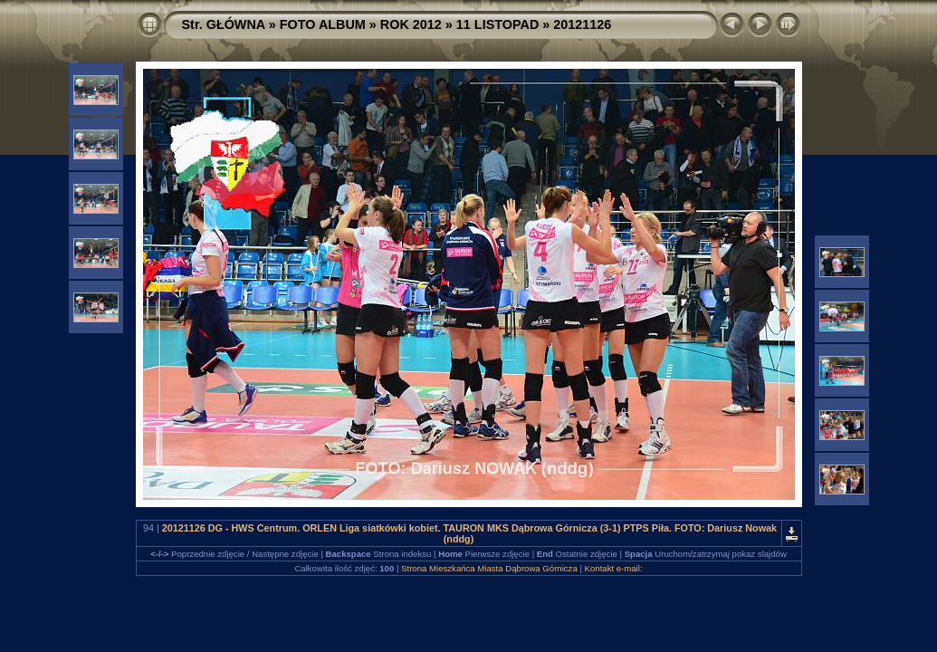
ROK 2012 (411, 24)
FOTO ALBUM (323, 24)
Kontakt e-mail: (614, 568)
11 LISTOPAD (497, 24)
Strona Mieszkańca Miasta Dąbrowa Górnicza (489, 568)
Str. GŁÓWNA (223, 24)
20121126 (582, 24)
